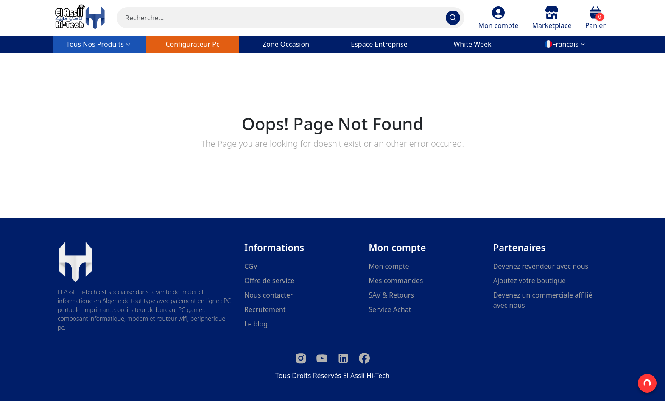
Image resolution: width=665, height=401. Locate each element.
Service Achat (390, 309)
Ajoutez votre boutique (529, 280)
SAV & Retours (391, 295)
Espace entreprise (379, 44)
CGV (250, 266)
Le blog (256, 324)
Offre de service (269, 280)
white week (472, 44)
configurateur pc (192, 44)
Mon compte (389, 266)
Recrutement (265, 309)
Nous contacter (268, 295)
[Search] (290, 17)
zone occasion (286, 44)
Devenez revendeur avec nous (541, 266)
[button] (498, 17)
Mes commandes (396, 280)
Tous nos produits (99, 44)
